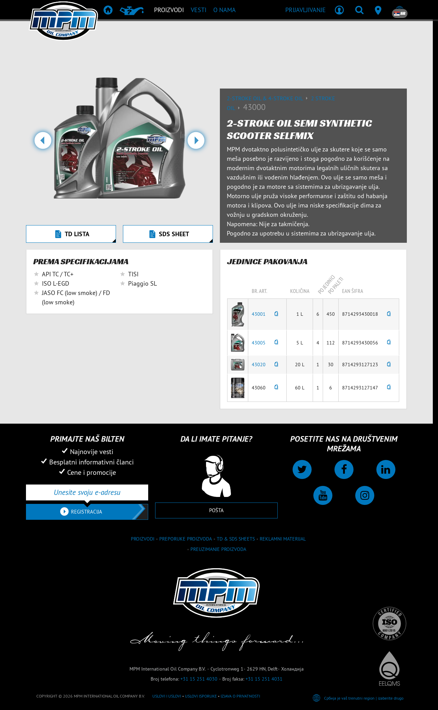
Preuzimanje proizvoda (218, 549)
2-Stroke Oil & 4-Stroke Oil (269, 98)
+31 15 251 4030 (198, 679)
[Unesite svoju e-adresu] (87, 492)
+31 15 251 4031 (264, 679)
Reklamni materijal (283, 539)
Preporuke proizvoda (185, 539)
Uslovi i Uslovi (166, 696)
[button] (43, 143)
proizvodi (142, 539)
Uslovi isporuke (201, 696)
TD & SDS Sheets (236, 539)
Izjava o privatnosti (240, 696)
